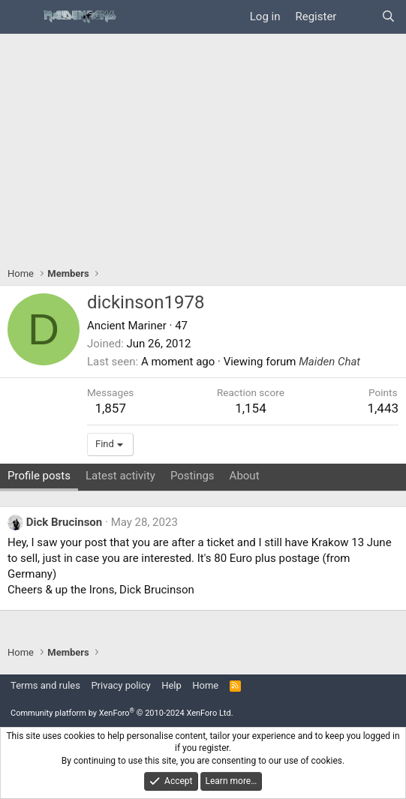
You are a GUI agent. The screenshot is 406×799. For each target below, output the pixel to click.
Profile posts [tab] (39, 475)
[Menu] (20, 17)
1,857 (110, 408)
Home (205, 685)
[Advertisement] (203, 146)
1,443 (382, 408)
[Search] (388, 17)
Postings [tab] (192, 475)
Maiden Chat (329, 361)
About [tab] (245, 475)
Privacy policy (120, 685)
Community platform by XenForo (122, 713)
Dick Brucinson (64, 522)
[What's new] (358, 17)
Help (171, 685)
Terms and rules (45, 685)
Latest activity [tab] (120, 475)
